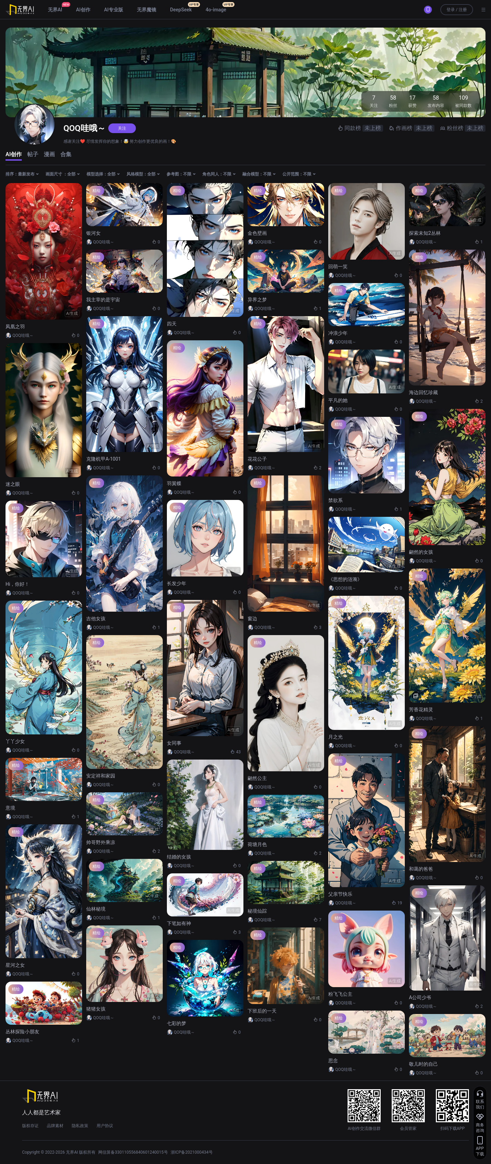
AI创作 (83, 9)
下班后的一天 (262, 1011)
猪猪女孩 (96, 1009)
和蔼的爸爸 (421, 869)
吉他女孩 (96, 618)
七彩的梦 (176, 1023)
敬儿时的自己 (423, 1064)
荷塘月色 (257, 844)
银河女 (93, 233)
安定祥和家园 (100, 776)
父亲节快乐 (340, 894)
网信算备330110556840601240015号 (133, 1152)
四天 (172, 324)
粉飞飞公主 (340, 994)
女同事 (174, 743)
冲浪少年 (338, 333)
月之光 (335, 737)
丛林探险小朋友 (22, 1031)
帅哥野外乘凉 (100, 842)
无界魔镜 (146, 9)
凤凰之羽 (15, 326)
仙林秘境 (96, 909)
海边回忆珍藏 (423, 392)
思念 (333, 1060)
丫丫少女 (15, 741)
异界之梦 (257, 299)
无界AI (55, 9)
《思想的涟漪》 (345, 579)
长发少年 (176, 583)
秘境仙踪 (257, 911)
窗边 (252, 618)
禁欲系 (335, 500)
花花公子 (257, 459)
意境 (10, 808)
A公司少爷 (420, 997)
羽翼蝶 (174, 483)
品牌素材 (55, 1125)
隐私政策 (80, 1125)
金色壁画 (257, 233)
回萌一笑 (338, 266)
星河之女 (15, 965)
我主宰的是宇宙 (103, 299)
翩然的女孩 (421, 552)
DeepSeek (181, 9)
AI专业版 (113, 9)
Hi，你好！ (17, 584)
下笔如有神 (179, 923)
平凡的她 (338, 400)
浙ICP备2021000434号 (192, 1152)
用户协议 (105, 1125)
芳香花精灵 (421, 709)
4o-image (216, 9)
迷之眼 (13, 484)
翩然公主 (257, 778)
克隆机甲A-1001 (103, 459)
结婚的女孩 (179, 857)
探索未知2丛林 (425, 233)
